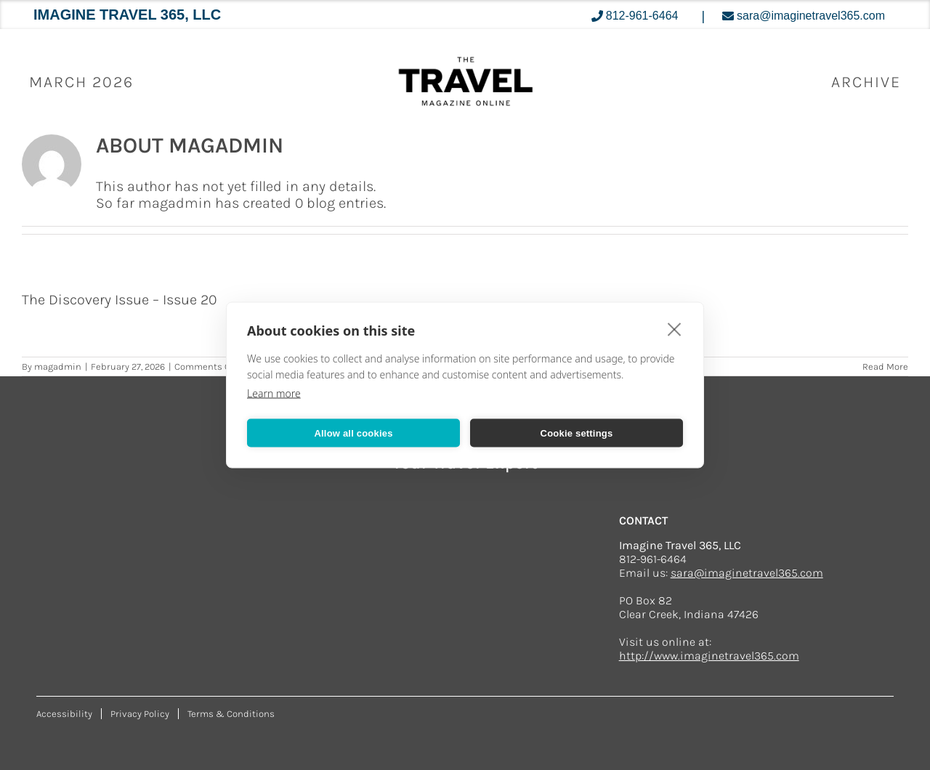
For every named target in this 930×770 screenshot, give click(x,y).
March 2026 (81, 82)
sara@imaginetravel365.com (747, 573)
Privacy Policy (139, 713)
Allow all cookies (353, 432)
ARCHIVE (866, 82)
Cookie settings (577, 432)
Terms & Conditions (231, 713)
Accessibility (64, 713)
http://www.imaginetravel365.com (709, 655)
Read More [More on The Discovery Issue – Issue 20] (885, 366)
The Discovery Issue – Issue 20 (119, 299)
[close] (674, 329)
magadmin (57, 366)
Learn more (274, 393)
